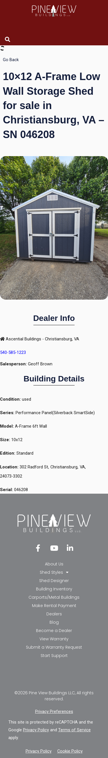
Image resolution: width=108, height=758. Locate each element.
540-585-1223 (13, 352)
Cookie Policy (70, 751)
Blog (54, 622)
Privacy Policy (36, 729)
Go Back (11, 59)
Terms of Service (74, 729)
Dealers (54, 614)
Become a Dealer (54, 630)
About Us (54, 564)
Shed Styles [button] (54, 572)
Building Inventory (54, 589)
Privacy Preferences (54, 711)
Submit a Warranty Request (54, 647)
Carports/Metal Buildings (54, 597)
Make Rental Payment (54, 605)
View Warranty (54, 639)
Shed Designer (54, 580)
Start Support (54, 655)
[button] (7, 39)
